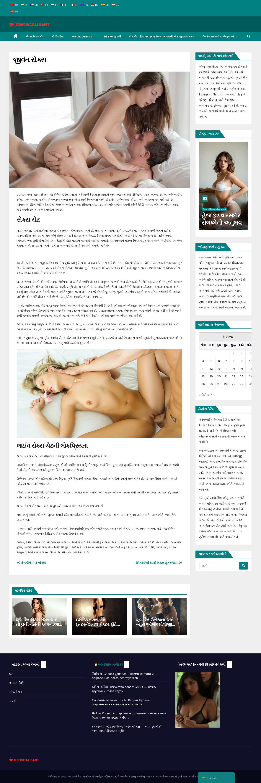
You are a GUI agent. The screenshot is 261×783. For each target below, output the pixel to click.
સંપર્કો (13, 701)
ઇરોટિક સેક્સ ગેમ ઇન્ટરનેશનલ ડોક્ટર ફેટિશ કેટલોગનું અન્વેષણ (98, 624)
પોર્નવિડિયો (58, 36)
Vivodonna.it (83, 36)
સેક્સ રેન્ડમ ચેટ (35, 36)
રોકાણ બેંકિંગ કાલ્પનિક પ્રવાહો (214, 209)
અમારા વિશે (16, 683)
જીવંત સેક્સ (29, 59)
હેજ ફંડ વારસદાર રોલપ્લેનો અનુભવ (222, 219)
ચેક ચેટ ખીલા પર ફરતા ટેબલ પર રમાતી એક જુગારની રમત (161, 36)
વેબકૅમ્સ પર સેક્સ (31, 563)
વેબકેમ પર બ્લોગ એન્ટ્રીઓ (220, 36)
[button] (248, 36)
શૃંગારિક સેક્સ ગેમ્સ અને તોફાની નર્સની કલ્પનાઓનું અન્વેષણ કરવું (39, 624)
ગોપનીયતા (16, 692)
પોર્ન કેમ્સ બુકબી (111, 36)
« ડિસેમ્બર (205, 395)
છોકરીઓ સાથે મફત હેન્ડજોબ (159, 563)
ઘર (11, 674)
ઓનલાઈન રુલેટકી (110, 665)
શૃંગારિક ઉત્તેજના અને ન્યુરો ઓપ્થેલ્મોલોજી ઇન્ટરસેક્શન (155, 624)
